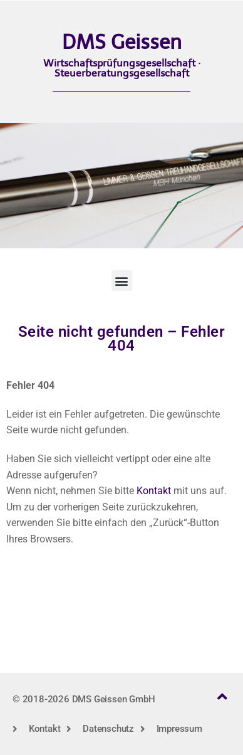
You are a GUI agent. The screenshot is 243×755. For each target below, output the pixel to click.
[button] (121, 280)
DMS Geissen (122, 42)
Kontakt (154, 491)
